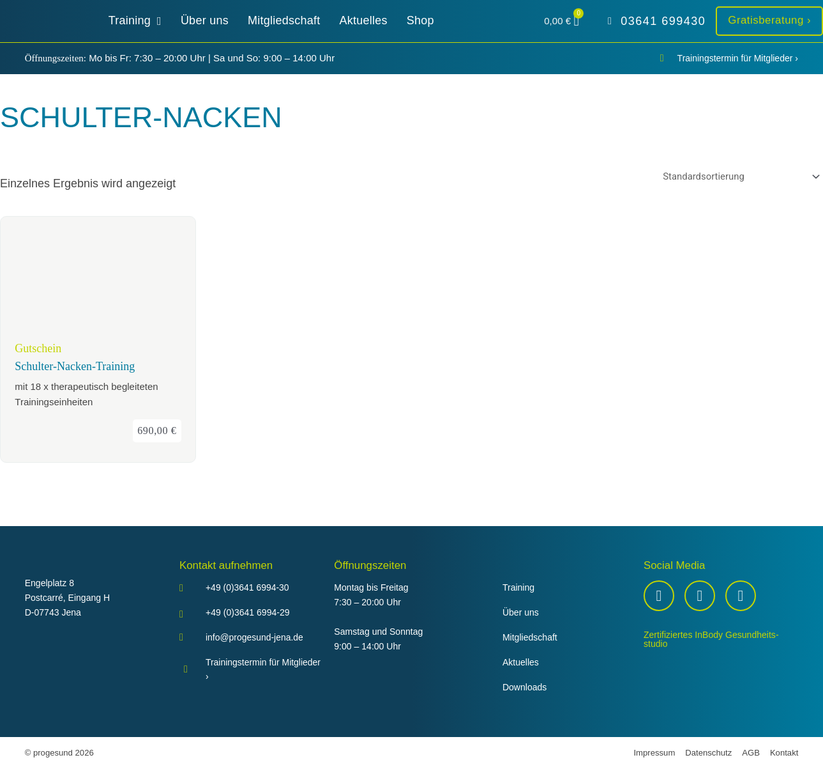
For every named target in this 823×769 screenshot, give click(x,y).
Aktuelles (520, 662)
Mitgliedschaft (529, 638)
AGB (751, 752)
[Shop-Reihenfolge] (738, 176)
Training (518, 588)
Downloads (524, 687)
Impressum (654, 752)
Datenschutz (708, 752)
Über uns (520, 613)
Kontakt (784, 752)
